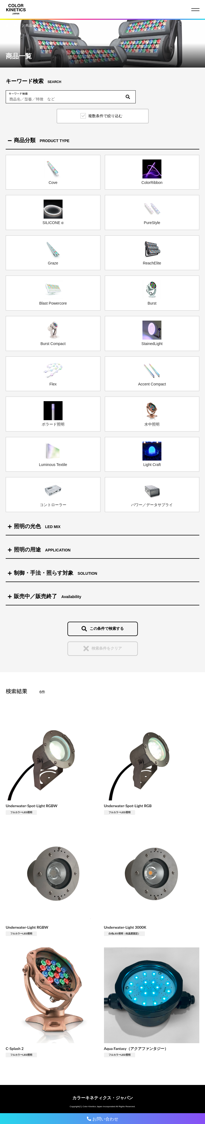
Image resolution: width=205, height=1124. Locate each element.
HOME (15, 25)
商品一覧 (31, 25)
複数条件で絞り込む (105, 116)
